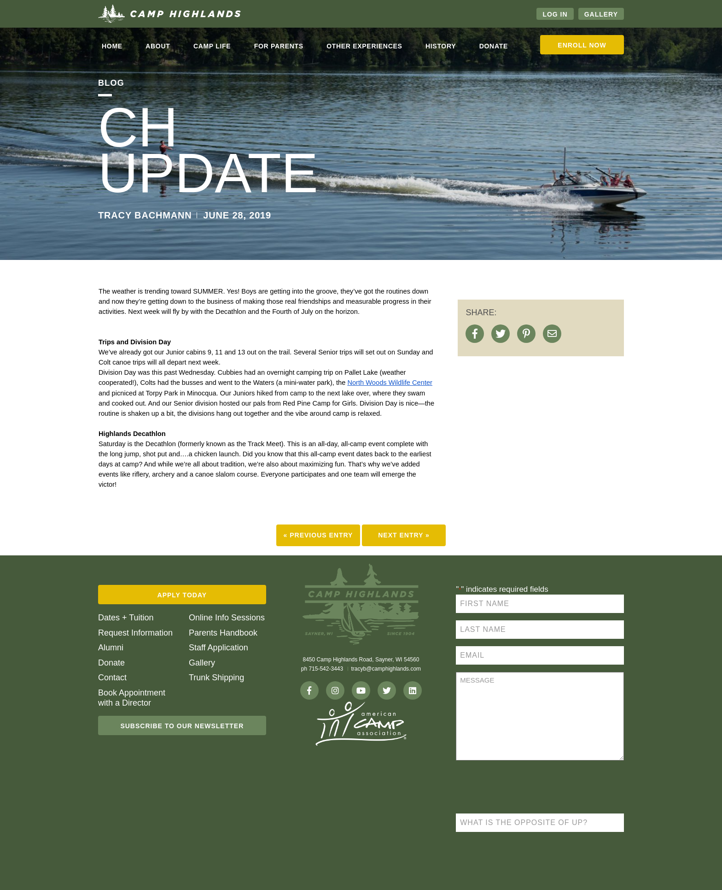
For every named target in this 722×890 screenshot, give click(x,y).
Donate (493, 46)
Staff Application (218, 647)
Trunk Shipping (216, 677)
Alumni (110, 647)
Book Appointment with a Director (131, 697)
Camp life (212, 46)
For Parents (278, 46)
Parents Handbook (223, 632)
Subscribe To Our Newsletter (182, 726)
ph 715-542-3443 (322, 669)
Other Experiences (364, 46)
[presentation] (526, 788)
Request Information (135, 632)
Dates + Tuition (126, 617)
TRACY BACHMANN (145, 215)
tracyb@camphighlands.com (386, 669)
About (158, 46)
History (440, 46)
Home (112, 46)
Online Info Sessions (227, 617)
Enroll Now (582, 45)
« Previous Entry (318, 535)
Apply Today (182, 595)
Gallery (601, 14)
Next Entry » (404, 535)
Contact (112, 677)
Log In (554, 14)
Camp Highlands (169, 14)
